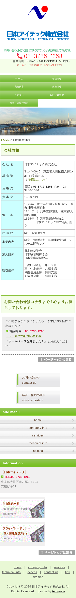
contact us (51, 572)
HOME (5, 139)
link (67, 572)
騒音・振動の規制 (19, 102)
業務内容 (19, 86)
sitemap (38, 577)
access (38, 450)
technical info (38, 443)
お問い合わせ (57, 94)
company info (38, 427)
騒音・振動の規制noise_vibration (34, 397)
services (38, 435)
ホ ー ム (19, 78)
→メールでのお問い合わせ (24, 336)
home (38, 420)
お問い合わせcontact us (31, 380)
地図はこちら (36, 179)
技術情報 (57, 86)
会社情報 (57, 78)
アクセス (19, 94)
